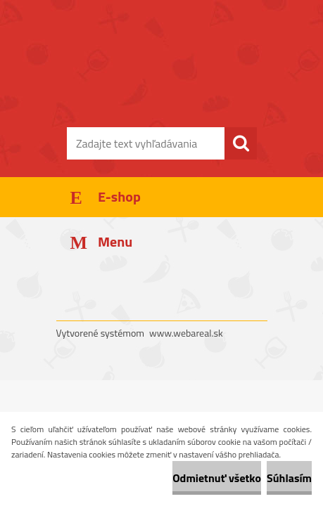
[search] (240, 143)
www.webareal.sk (186, 332)
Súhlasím (289, 477)
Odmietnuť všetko (216, 477)
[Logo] (161, 82)
